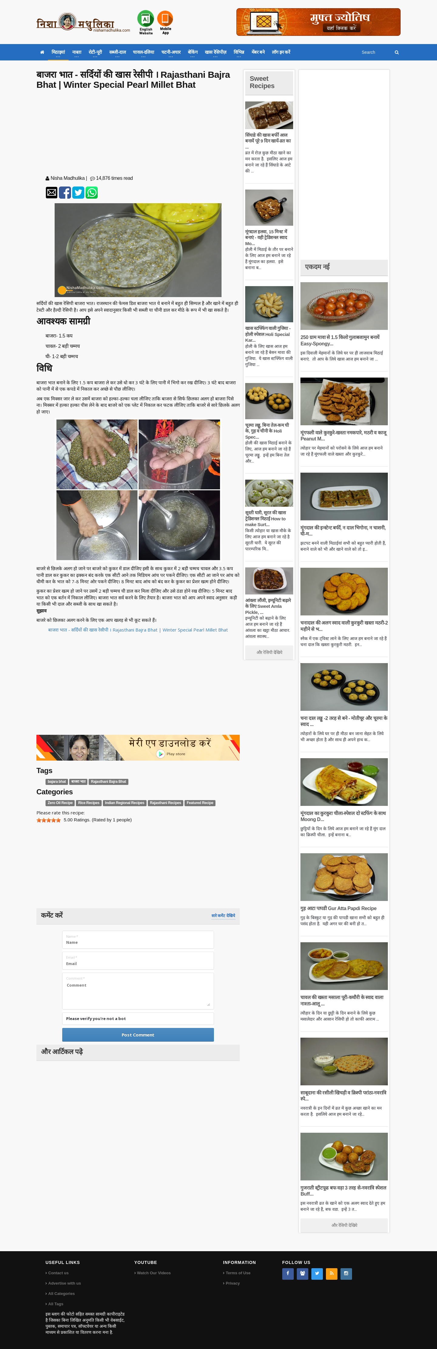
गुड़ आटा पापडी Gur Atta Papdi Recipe (338, 908)
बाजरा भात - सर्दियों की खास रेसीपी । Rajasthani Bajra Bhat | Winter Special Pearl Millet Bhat (138, 630)
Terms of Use (238, 1273)
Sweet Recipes (262, 82)
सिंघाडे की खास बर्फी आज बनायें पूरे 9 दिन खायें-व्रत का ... (268, 140)
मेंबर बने (258, 52)
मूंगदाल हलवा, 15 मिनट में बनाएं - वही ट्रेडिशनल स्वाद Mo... (266, 237)
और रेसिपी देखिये (269, 652)
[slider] (48, 820)
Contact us (58, 1273)
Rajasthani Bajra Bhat (108, 781)
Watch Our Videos (154, 1273)
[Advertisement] (138, 134)
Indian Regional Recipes (124, 803)
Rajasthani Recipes (165, 803)
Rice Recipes (89, 803)
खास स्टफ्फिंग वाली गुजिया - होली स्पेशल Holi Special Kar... (267, 334)
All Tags (55, 1304)
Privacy (233, 1283)
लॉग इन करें (281, 52)
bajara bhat (57, 781)
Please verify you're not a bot (96, 1018)
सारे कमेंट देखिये (223, 915)
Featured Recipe (200, 803)
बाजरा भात (78, 781)
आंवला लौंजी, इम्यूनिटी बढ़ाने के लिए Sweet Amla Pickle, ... (268, 606)
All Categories (61, 1293)
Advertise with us (64, 1283)
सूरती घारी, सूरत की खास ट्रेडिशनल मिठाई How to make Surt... (265, 518)
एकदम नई (317, 267)
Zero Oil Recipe (60, 803)
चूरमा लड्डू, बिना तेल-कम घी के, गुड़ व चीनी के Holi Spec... (267, 431)
